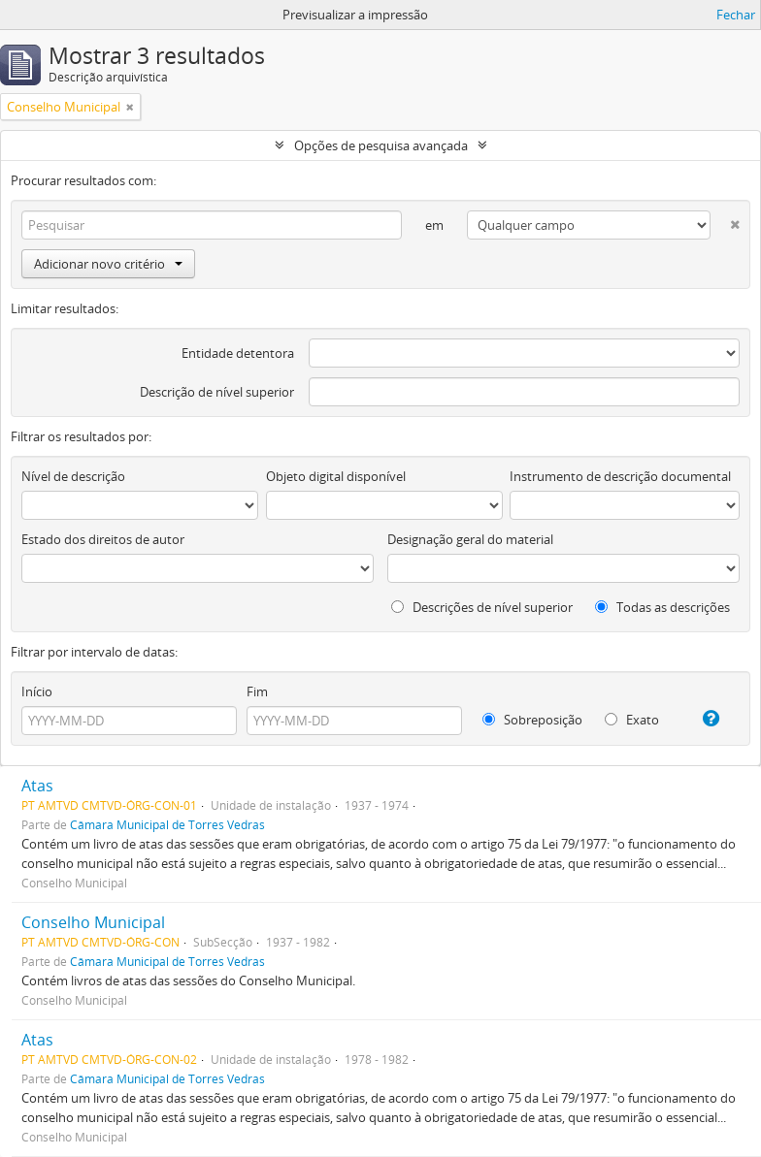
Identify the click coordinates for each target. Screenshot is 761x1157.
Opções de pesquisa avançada (381, 145)
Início (36, 691)
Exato (632, 719)
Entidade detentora (238, 353)
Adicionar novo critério (108, 264)
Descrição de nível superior (217, 392)
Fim (257, 691)
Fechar (735, 14)
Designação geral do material (470, 539)
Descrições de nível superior (482, 607)
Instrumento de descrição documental (620, 476)
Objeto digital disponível (336, 476)
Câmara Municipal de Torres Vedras (167, 824)
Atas (37, 785)
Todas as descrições (662, 607)
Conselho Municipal (93, 922)
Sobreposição (532, 719)
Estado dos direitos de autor (102, 539)
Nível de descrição (73, 476)
